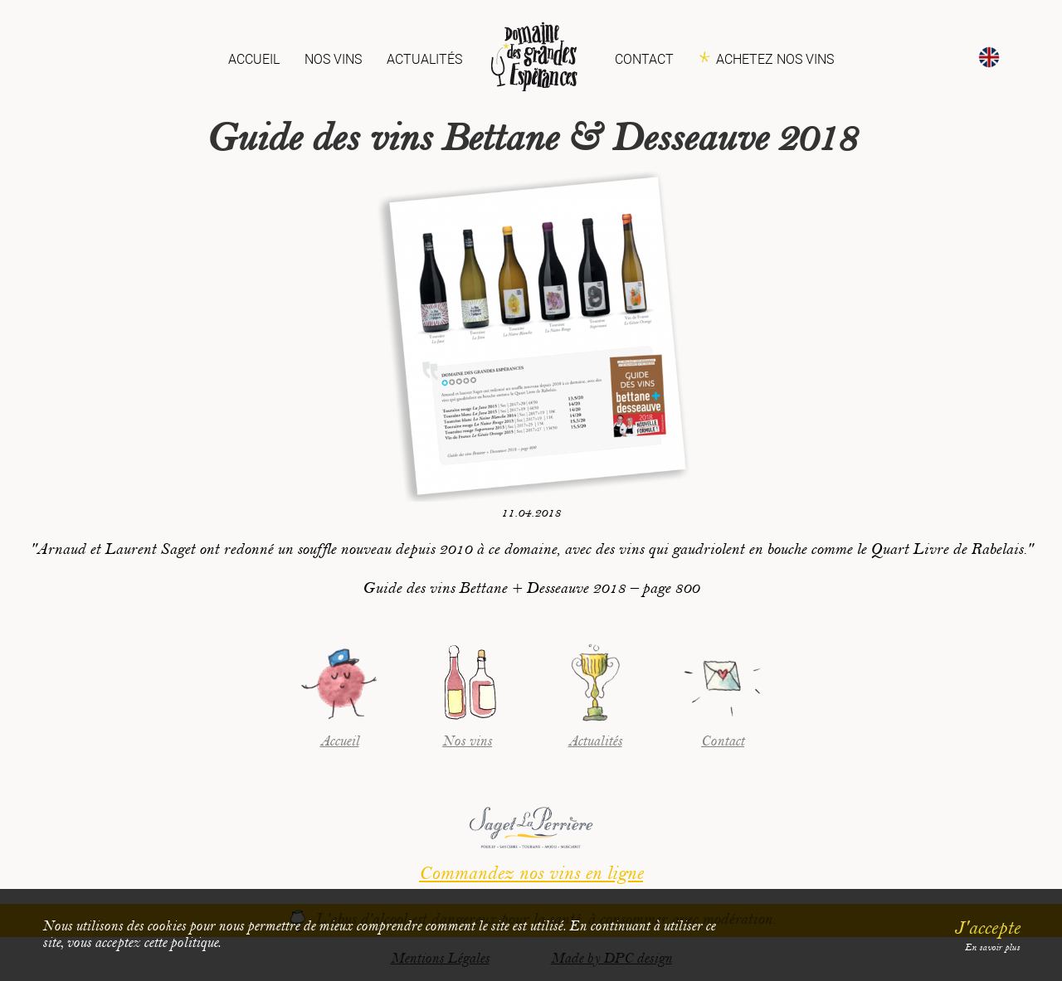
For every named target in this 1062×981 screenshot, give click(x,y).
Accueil (254, 59)
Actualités (424, 59)
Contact (644, 59)
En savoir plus (992, 947)
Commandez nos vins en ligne (531, 873)
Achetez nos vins (775, 59)
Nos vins (333, 59)
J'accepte (987, 928)
